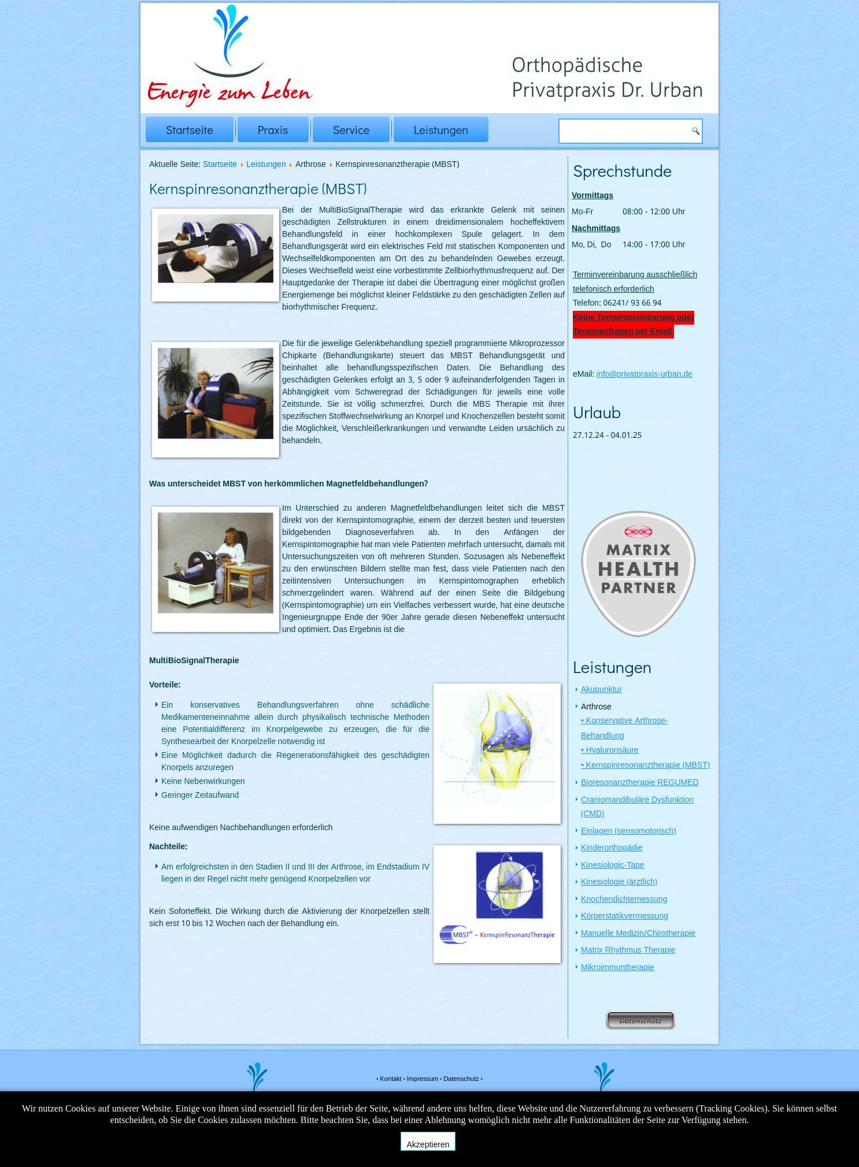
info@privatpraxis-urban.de (645, 374)
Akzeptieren (428, 1144)
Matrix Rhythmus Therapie (628, 951)
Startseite (189, 129)
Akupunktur (601, 691)
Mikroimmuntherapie (617, 969)
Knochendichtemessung (624, 901)
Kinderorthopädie (612, 849)
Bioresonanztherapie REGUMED (640, 784)
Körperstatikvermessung (624, 917)
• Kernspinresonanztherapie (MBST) (645, 767)
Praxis (273, 129)
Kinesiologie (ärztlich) (619, 883)
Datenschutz (461, 1079)
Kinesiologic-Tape (613, 867)
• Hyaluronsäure (610, 752)
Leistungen (441, 129)
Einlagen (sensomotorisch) (628, 832)
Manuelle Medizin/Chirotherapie (638, 935)
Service (351, 129)
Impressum (423, 1079)
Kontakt (391, 1079)
